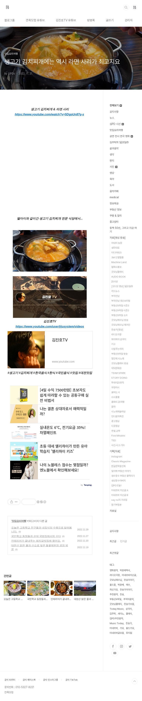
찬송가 (129, 623)
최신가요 (114, 589)
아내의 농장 (116, 243)
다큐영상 (115, 426)
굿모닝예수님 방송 (119, 320)
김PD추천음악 (116, 618)
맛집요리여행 (19, 520)
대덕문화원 (116, 368)
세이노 (121, 613)
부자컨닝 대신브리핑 (120, 300)
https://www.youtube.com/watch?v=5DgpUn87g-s (49, 114)
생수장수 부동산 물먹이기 (123, 475)
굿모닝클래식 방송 (119, 363)
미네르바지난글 (129, 575)
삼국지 (129, 608)
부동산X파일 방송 (119, 353)
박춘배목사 (125, 570)
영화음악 (114, 570)
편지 (112, 160)
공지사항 (114, 111)
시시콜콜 (115, 397)
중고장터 (114, 221)
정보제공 (114, 203)
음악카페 (114, 191)
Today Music (117, 608)
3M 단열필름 (117, 257)
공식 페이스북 (29, 679)
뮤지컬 (129, 633)
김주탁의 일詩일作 (119, 142)
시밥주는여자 (117, 349)
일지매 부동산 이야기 (121, 471)
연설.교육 (115, 430)
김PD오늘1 (116, 485)
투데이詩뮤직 (117, 382)
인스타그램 (121, 646)
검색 (126, 7)
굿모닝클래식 (117, 271)
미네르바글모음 (117, 633)
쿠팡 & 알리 (116, 215)
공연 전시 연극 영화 (121, 136)
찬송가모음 (129, 604)
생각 (112, 154)
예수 (128, 584)
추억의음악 (128, 599)
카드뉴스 (115, 291)
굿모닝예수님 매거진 (120, 324)
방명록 (91, 20)
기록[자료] (115, 451)
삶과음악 (114, 148)
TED (113, 440)
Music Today (117, 623)
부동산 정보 (115, 209)
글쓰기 (110, 20)
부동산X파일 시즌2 (120, 310)
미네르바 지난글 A (119, 490)
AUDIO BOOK (118, 276)
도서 (112, 185)
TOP (135, 681)
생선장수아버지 (118, 480)
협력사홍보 (116, 267)
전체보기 (116, 105)
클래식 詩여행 (117, 402)
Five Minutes (118, 435)
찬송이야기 (129, 580)
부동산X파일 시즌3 (120, 305)
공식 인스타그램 (50, 679)
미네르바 (114, 628)
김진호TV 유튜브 (66, 20)
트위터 (130, 646)
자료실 (113, 510)
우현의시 (115, 387)
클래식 (129, 613)
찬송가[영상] (117, 329)
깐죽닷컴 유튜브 (35, 20)
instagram (116, 456)
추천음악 (114, 594)
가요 (122, 628)
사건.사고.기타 (118, 445)
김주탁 (113, 613)
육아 (112, 178)
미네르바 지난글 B (119, 495)
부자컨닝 (115, 296)
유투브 (114, 653)
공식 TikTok (71, 679)
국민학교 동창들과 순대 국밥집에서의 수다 (36, 536)
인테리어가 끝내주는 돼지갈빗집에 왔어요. (36, 540)
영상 (112, 172)
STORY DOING (119, 377)
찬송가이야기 (126, 589)
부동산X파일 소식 (119, 315)
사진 (113, 166)
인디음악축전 (117, 416)
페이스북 (113, 646)
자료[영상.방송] (118, 237)
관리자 (129, 20)
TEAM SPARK (118, 373)
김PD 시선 (117, 123)
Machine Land (118, 262)
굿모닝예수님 (116, 580)
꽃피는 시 (115, 392)
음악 (113, 406)
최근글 (113, 541)
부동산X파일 (115, 599)
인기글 (123, 541)
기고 (113, 344)
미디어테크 (116, 252)
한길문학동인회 (118, 466)
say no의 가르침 (119, 500)
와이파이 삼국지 (118, 339)
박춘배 (121, 584)
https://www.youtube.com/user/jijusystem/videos (50, 326)
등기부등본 (116, 504)
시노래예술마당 (118, 411)
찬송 (122, 594)
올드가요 (130, 628)
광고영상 (115, 421)
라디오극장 (116, 334)
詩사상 (114, 281)
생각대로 (115, 247)
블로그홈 (9, 20)
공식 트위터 (9, 679)
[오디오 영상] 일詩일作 (122, 286)
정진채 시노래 (117, 358)
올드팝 (113, 584)
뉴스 (112, 117)
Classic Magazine (121, 461)
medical (114, 197)
